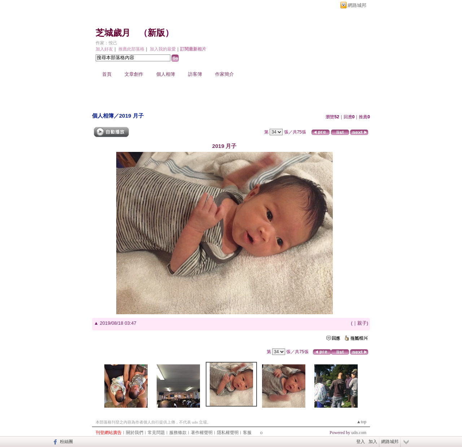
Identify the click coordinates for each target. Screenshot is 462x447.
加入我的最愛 (163, 49)
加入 (373, 441)
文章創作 (134, 74)
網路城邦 (357, 5)
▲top (361, 421)
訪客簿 (195, 74)
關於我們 (134, 432)
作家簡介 (224, 74)
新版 (156, 33)
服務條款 (178, 432)
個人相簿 (165, 74)
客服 (247, 432)
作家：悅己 (106, 42)
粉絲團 (66, 441)
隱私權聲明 (228, 432)
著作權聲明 (202, 432)
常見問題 (156, 432)
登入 (360, 441)
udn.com (358, 432)
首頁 (107, 74)
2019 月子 (131, 116)
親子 (362, 323)
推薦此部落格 (131, 49)
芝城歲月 (113, 33)
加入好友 (104, 49)
